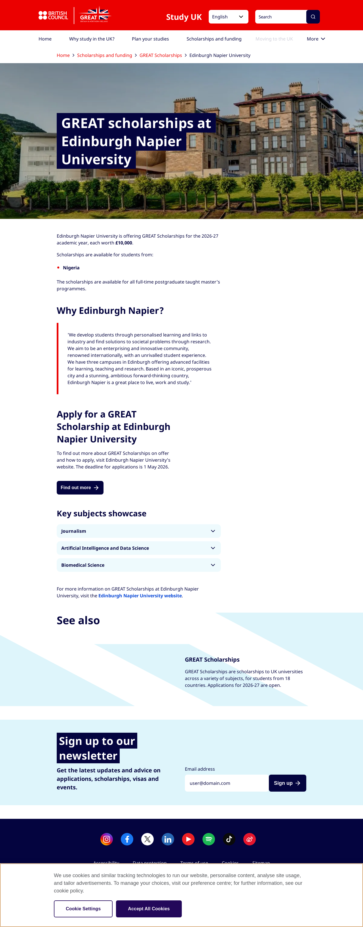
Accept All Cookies (149, 908)
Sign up (283, 783)
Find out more (76, 487)
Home (65, 55)
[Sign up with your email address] (227, 783)
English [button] (220, 17)
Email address (200, 769)
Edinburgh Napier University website (140, 596)
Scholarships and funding (107, 55)
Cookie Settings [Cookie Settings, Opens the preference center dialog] (83, 908)
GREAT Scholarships (163, 55)
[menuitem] (45, 38)
